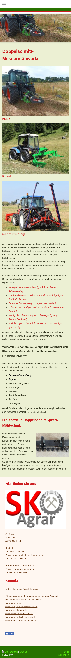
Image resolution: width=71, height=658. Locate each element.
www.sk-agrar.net (13, 603)
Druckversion (10, 651)
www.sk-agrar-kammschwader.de (21, 606)
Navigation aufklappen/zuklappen (35, 4)
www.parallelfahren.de (16, 610)
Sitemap (23, 651)
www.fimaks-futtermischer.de (19, 613)
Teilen (9, 634)
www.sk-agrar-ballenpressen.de (20, 617)
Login (66, 651)
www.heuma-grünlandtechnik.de (20, 620)
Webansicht (63, 655)
